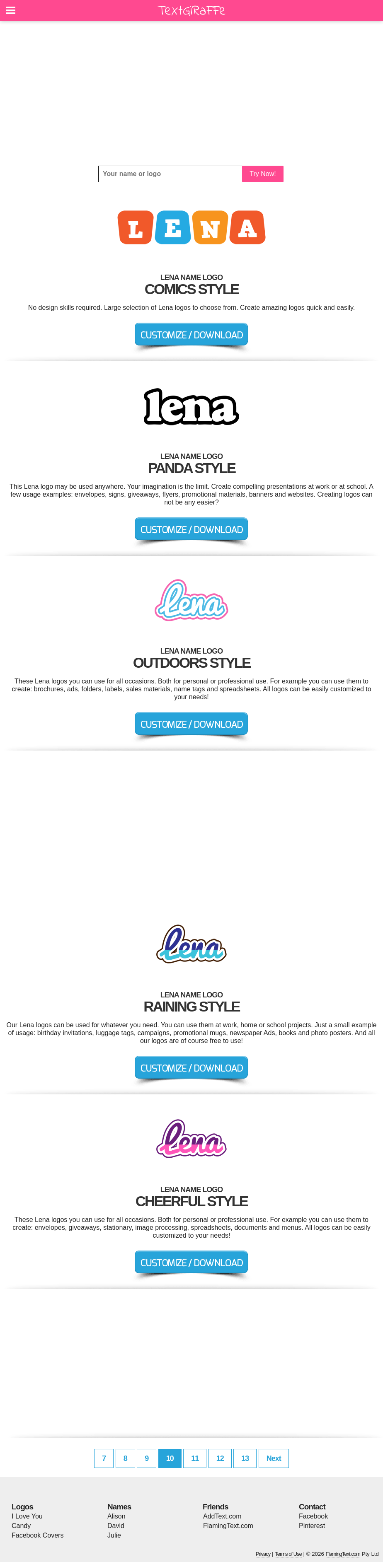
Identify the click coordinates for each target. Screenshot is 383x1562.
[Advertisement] (191, 93)
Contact (312, 1506)
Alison (116, 1516)
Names (119, 1506)
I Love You (27, 1516)
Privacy (263, 1554)
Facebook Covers (37, 1535)
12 (220, 1458)
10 (170, 1458)
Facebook (313, 1516)
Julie (114, 1535)
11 (195, 1458)
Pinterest (312, 1525)
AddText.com (222, 1516)
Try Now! (263, 173)
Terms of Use (288, 1554)
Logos (22, 1506)
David (115, 1525)
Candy (21, 1525)
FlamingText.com (228, 1525)
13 (245, 1458)
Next (274, 1458)
